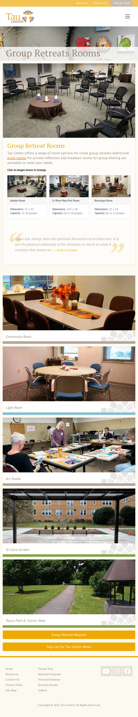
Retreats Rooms (48, 685)
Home (9, 668)
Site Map (11, 690)
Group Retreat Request (69, 634)
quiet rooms (16, 158)
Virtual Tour (121, 3)
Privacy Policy (14, 685)
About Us (82, 3)
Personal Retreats (49, 679)
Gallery (42, 690)
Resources (12, 674)
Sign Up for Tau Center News (69, 646)
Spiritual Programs (49, 674)
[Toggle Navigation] (127, 16)
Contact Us (100, 3)
